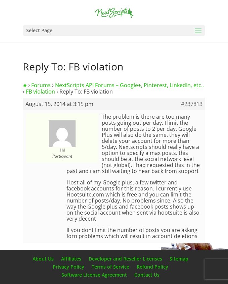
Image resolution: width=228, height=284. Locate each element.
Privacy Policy (68, 267)
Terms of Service (110, 267)
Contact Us (146, 275)
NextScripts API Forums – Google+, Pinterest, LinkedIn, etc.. (129, 85)
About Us (43, 258)
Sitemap (179, 258)
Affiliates (71, 258)
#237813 (191, 104)
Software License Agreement (94, 275)
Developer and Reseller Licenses (125, 258)
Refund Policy (152, 267)
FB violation (40, 91)
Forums (41, 85)
